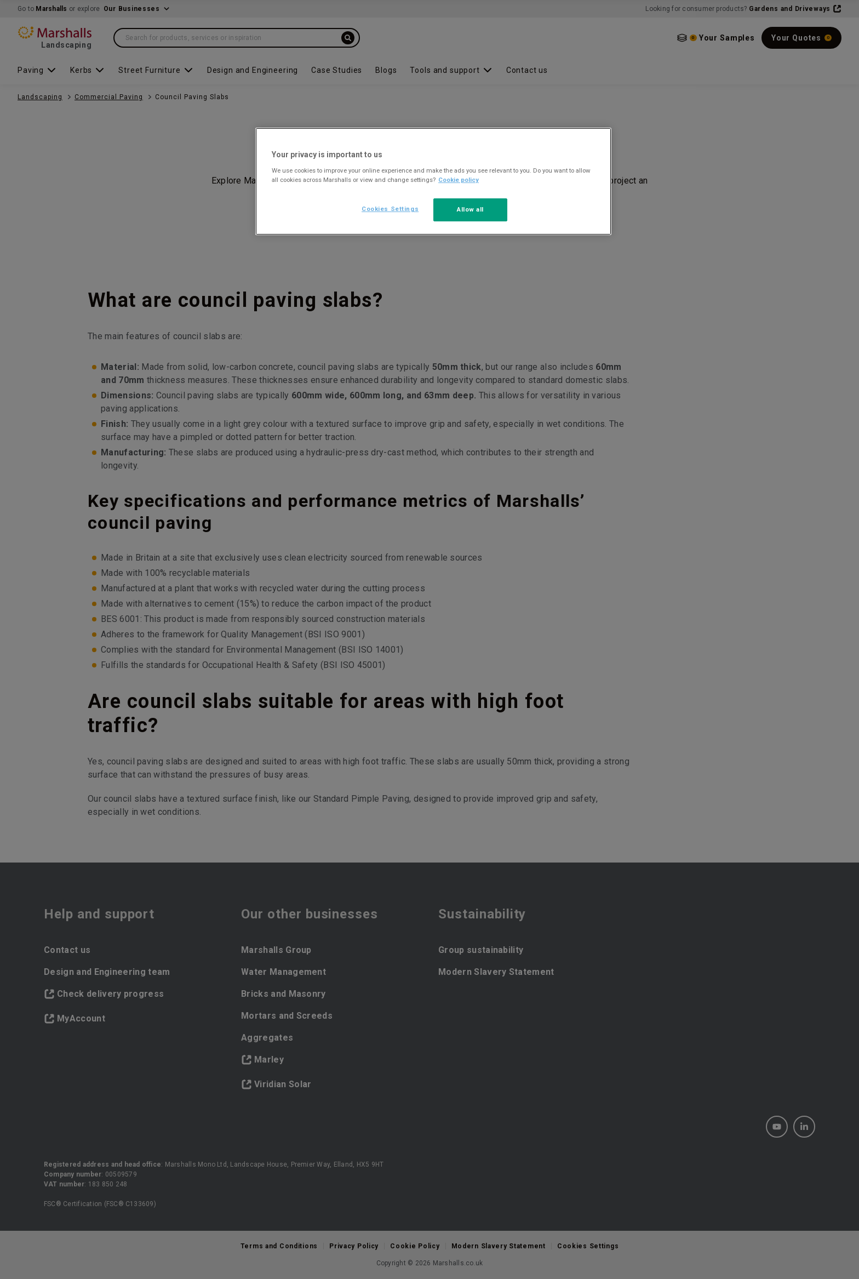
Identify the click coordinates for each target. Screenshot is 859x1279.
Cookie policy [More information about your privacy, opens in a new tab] (458, 180)
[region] (433, 181)
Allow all (470, 209)
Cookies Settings (390, 209)
